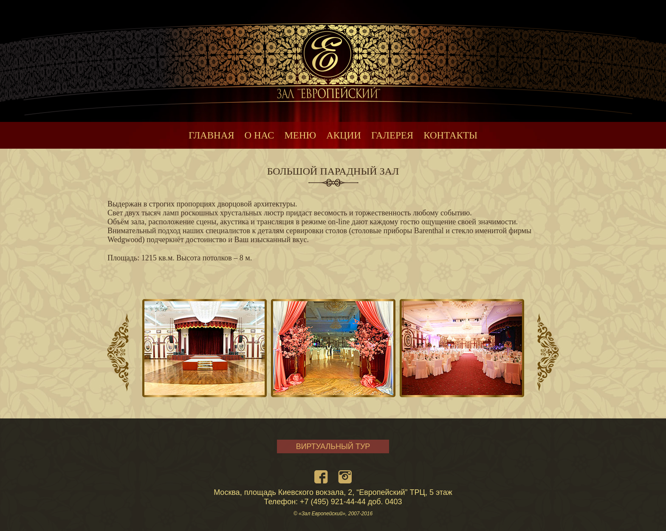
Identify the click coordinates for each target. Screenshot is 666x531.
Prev (118, 352)
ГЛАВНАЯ (211, 135)
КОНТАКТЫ (450, 135)
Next (548, 352)
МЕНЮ (300, 135)
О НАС (259, 135)
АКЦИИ (343, 135)
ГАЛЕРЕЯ (392, 135)
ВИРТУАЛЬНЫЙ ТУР (333, 446)
